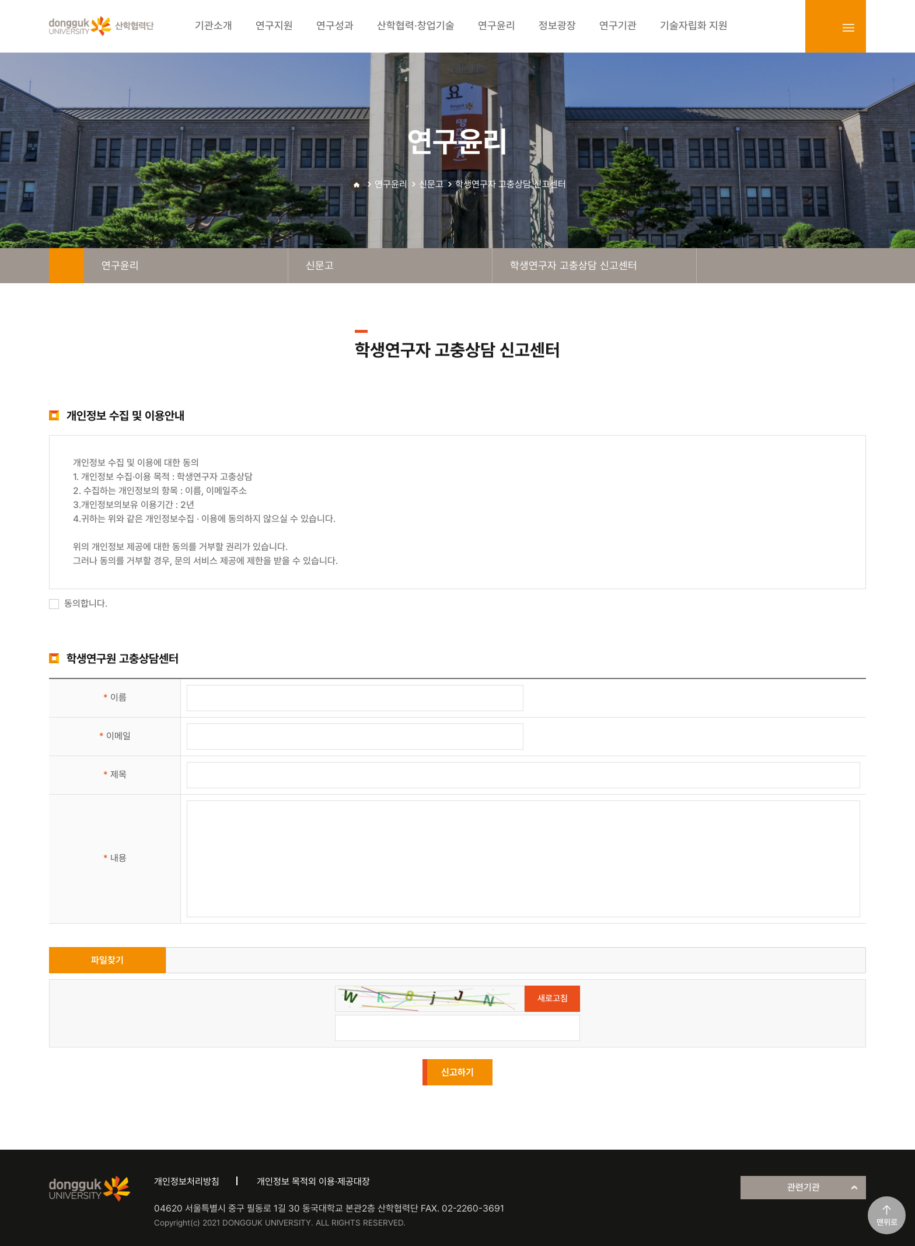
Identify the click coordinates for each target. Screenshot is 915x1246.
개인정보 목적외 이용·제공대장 (313, 1181)
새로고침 (552, 998)
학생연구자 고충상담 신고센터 (510, 184)
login (823, 27)
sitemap (848, 27)
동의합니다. (78, 603)
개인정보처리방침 (186, 1181)
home (66, 265)
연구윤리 (391, 184)
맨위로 (886, 1222)
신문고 (431, 184)
